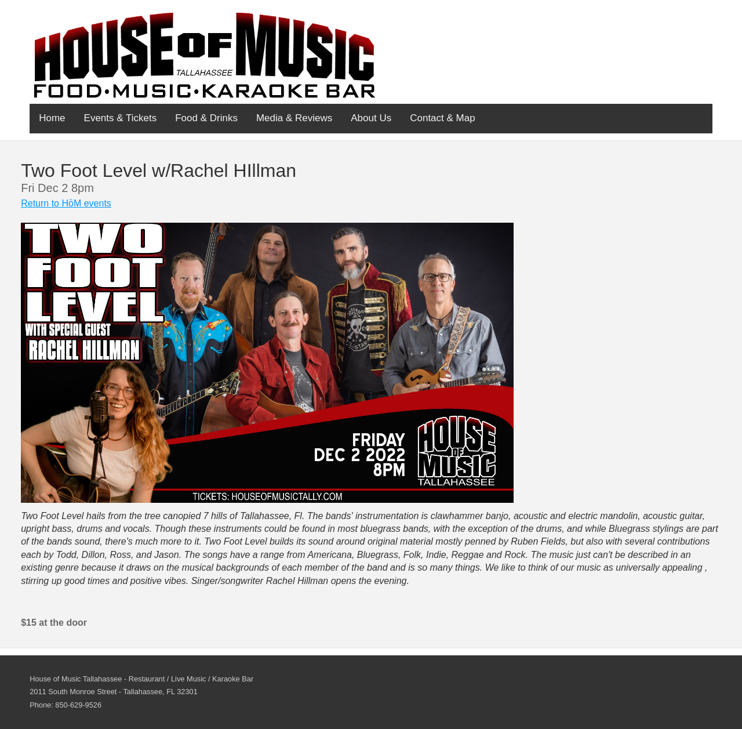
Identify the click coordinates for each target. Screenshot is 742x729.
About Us (371, 118)
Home (52, 118)
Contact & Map (442, 118)
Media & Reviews (294, 118)
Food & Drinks (206, 118)
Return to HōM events (66, 203)
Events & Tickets (120, 118)
